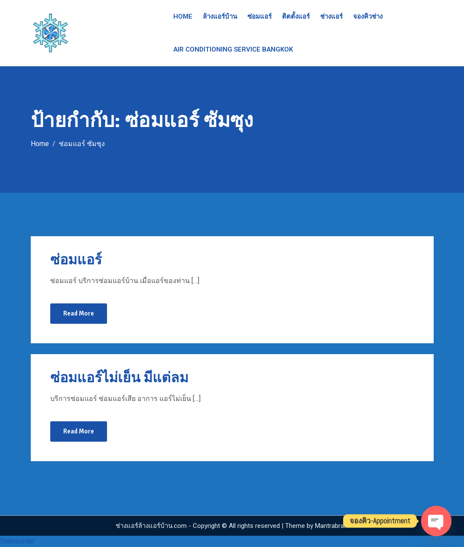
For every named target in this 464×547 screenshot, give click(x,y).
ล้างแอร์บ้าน (220, 16)
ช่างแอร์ (331, 16)
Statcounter (17, 541)
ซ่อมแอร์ (259, 16)
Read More (78, 313)
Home (182, 16)
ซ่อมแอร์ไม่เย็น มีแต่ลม (119, 377)
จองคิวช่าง (368, 16)
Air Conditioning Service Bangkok (233, 49)
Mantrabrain (332, 526)
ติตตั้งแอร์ (296, 16)
